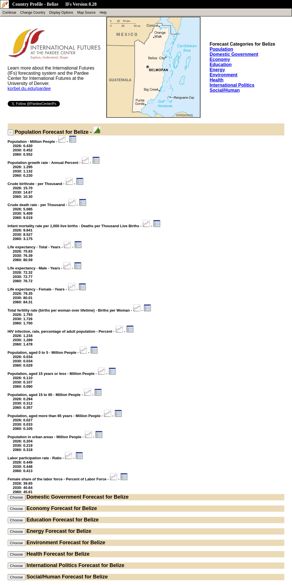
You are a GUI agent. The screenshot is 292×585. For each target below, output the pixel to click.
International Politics (232, 85)
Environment (224, 74)
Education (221, 64)
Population (221, 49)
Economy (220, 59)
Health (217, 80)
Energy (217, 69)
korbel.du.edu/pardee (29, 88)
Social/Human (225, 90)
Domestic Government (234, 54)
